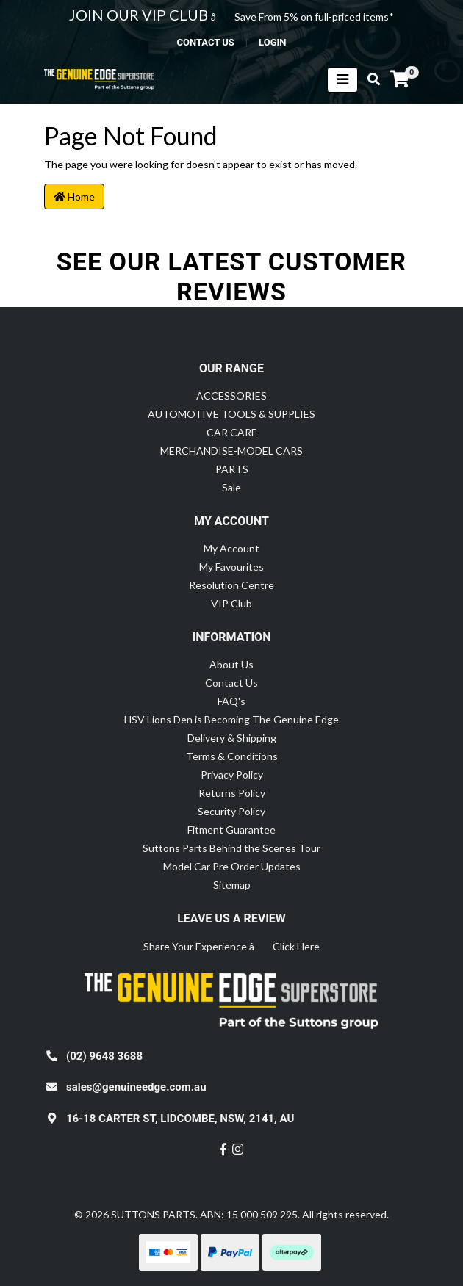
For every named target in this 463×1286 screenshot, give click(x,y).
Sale (231, 487)
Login (272, 42)
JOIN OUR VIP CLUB (140, 15)
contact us (205, 42)
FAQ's (231, 701)
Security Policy (231, 811)
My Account (231, 548)
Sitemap (232, 884)
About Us (231, 664)
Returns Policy (231, 793)
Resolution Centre (231, 585)
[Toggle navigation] (342, 80)
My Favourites (231, 566)
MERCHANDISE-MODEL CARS (231, 450)
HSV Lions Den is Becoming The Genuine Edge (231, 719)
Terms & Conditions (232, 756)
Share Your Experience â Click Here (231, 946)
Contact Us (231, 682)
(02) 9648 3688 (104, 1056)
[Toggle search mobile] (369, 79)
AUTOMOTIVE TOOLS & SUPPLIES (231, 414)
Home (74, 196)
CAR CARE (232, 432)
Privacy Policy (232, 774)
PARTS (231, 469)
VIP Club (231, 603)
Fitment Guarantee (231, 829)
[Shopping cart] (400, 79)
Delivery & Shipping (231, 737)
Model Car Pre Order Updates (232, 866)
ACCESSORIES (231, 395)
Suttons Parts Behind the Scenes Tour (231, 848)
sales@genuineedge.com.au (136, 1087)
